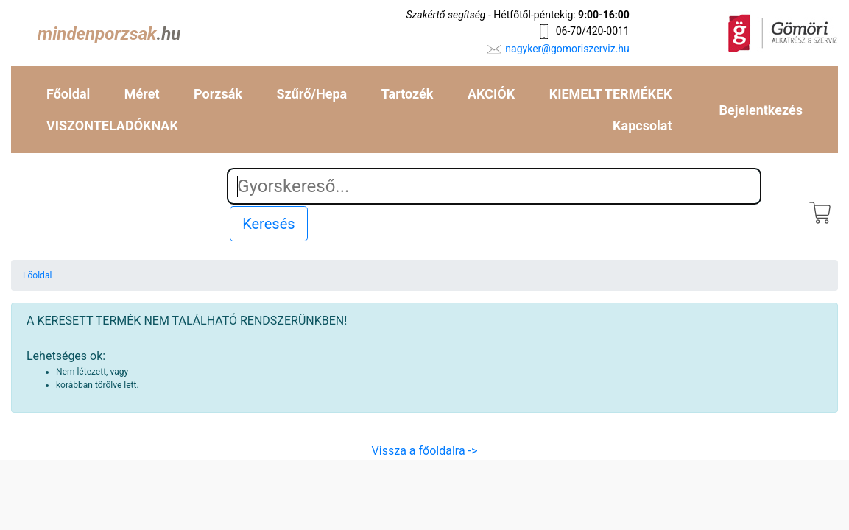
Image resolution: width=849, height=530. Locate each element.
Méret (142, 94)
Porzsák (218, 94)
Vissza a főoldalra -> (425, 451)
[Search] (494, 186)
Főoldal (68, 94)
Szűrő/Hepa (312, 94)
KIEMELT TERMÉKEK (610, 94)
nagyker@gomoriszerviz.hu (567, 48)
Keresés (268, 224)
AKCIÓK (491, 94)
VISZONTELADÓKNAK (112, 125)
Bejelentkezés (761, 110)
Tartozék (407, 94)
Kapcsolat (642, 125)
